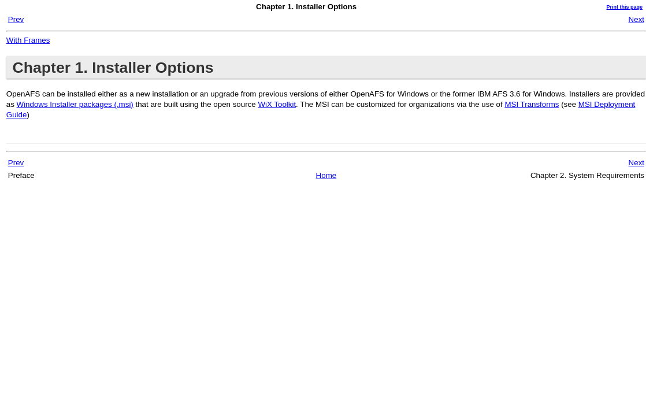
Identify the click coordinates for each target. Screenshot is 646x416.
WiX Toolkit (277, 104)
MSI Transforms (531, 104)
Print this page (624, 7)
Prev (16, 19)
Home (326, 175)
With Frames (28, 40)
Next (636, 19)
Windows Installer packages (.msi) (75, 104)
